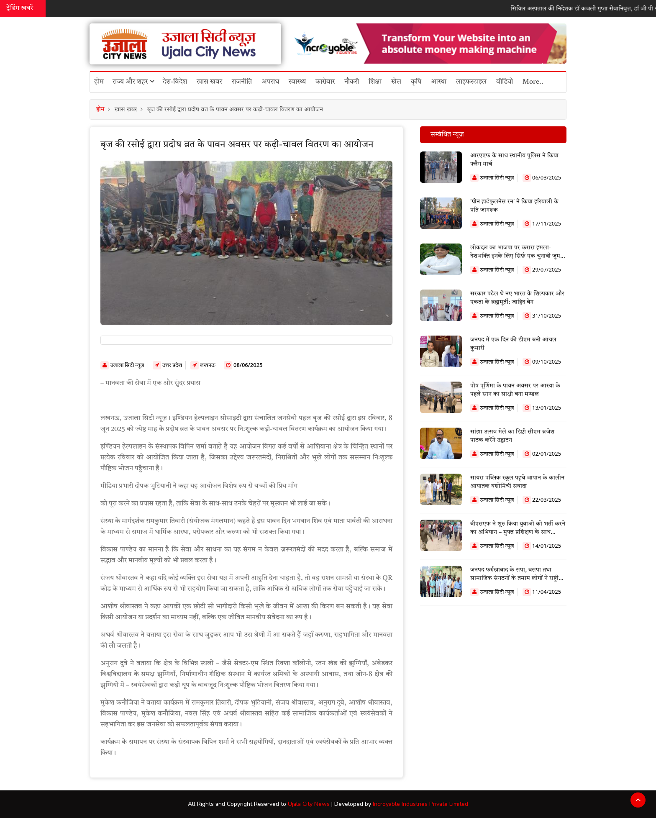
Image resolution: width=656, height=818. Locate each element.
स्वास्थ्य (297, 82)
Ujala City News (309, 804)
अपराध (270, 82)
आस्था (438, 82)
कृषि (416, 82)
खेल (396, 82)
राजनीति (242, 82)
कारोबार (325, 82)
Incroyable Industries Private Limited (420, 804)
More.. (533, 82)
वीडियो (504, 82)
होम (99, 82)
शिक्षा (375, 82)
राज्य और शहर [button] (133, 81)
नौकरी (351, 82)
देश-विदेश (175, 82)
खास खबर (209, 82)
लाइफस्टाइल (471, 82)
